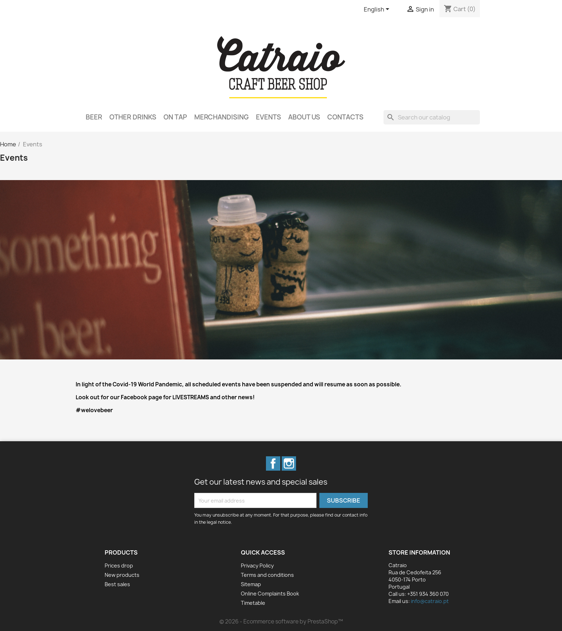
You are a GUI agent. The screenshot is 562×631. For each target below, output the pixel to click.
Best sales (117, 584)
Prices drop (119, 565)
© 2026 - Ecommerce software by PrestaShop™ (281, 621)
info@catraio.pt (430, 601)
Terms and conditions (267, 574)
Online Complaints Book (270, 593)
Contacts (345, 117)
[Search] (432, 117)
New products (122, 574)
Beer (94, 117)
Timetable (253, 602)
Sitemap (251, 584)
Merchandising (221, 117)
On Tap (175, 117)
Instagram (289, 463)
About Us (304, 117)
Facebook (273, 463)
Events (268, 117)
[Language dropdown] (378, 9)
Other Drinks (132, 117)
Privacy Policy (257, 565)
